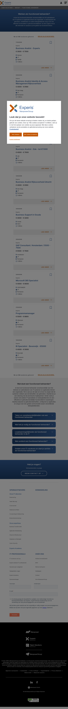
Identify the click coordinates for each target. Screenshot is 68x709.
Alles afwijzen (15, 134)
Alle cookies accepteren (30, 134)
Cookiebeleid (14, 129)
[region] (34, 122)
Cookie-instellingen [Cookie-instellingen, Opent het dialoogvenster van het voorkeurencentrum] (15, 139)
